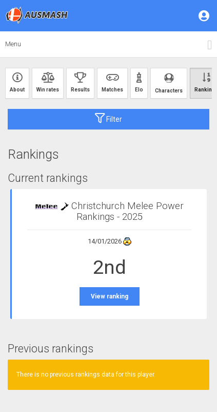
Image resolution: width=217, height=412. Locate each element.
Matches (112, 82)
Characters (169, 82)
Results (80, 82)
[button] (204, 15)
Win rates (47, 82)
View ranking (109, 296)
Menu (13, 44)
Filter (108, 118)
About (17, 82)
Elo (139, 82)
